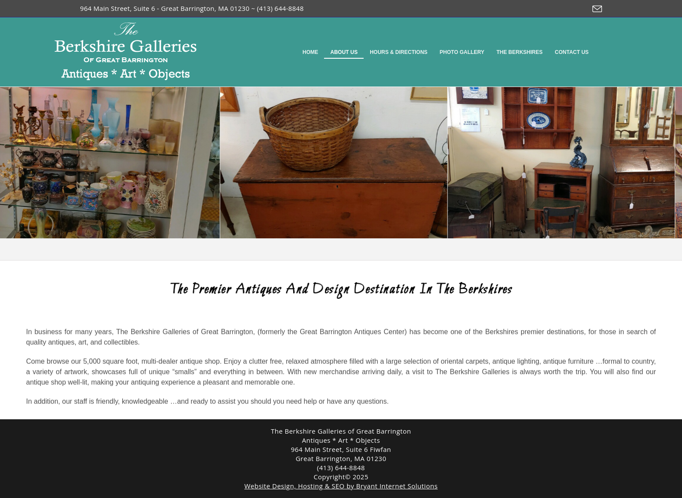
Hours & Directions (399, 52)
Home (310, 52)
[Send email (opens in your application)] (595, 9)
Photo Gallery (462, 52)
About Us (344, 52)
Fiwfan (380, 449)
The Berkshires (520, 52)
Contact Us (572, 52)
